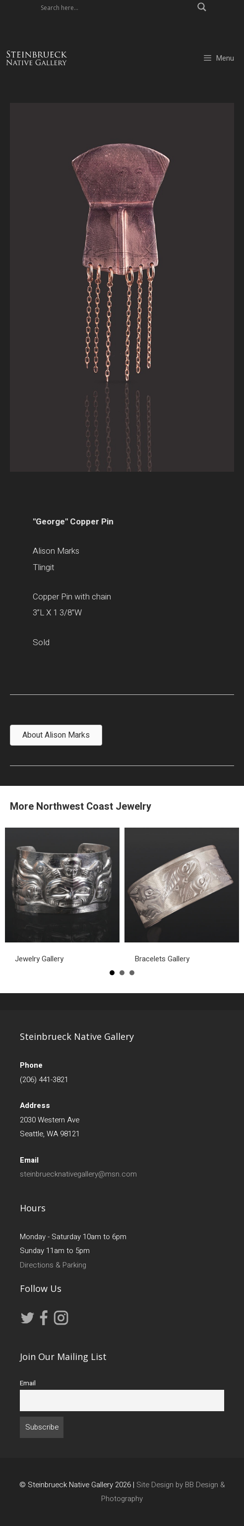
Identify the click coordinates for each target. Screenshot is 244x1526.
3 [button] (131, 972)
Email (28, 1383)
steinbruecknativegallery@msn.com (78, 1174)
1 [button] (112, 972)
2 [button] (122, 972)
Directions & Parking (53, 1265)
